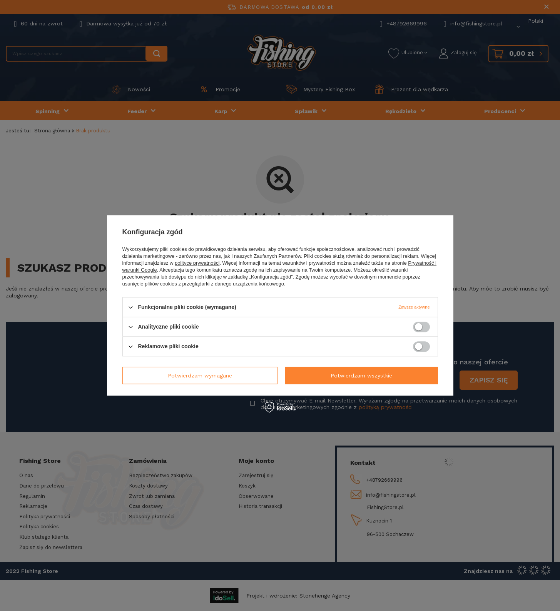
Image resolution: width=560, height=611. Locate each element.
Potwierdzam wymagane (200, 375)
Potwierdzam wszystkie (361, 375)
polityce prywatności (197, 263)
